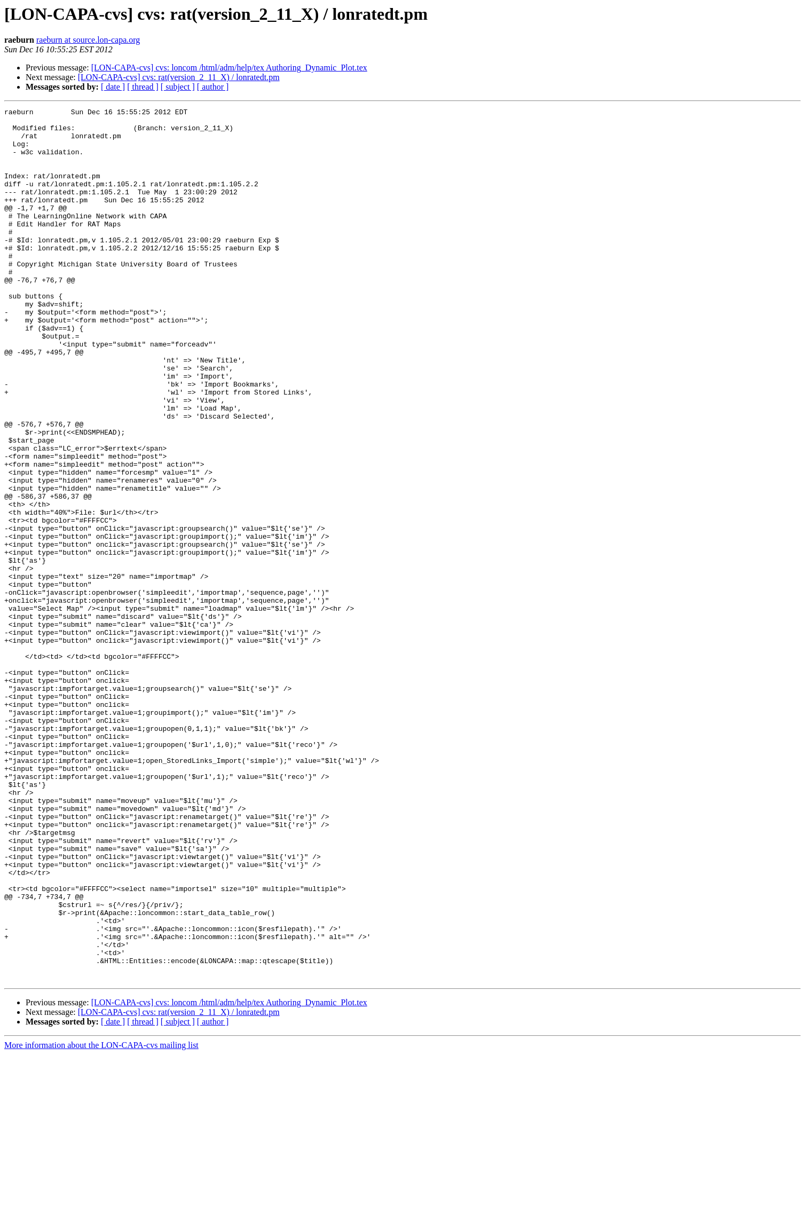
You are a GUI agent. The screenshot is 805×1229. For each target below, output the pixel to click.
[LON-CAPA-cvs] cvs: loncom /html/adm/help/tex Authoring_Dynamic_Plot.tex (229, 67)
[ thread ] (143, 86)
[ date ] (113, 86)
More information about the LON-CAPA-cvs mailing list (101, 1219)
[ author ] (213, 86)
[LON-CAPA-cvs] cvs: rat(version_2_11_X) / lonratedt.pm (179, 77)
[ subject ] (178, 86)
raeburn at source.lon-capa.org (88, 39)
